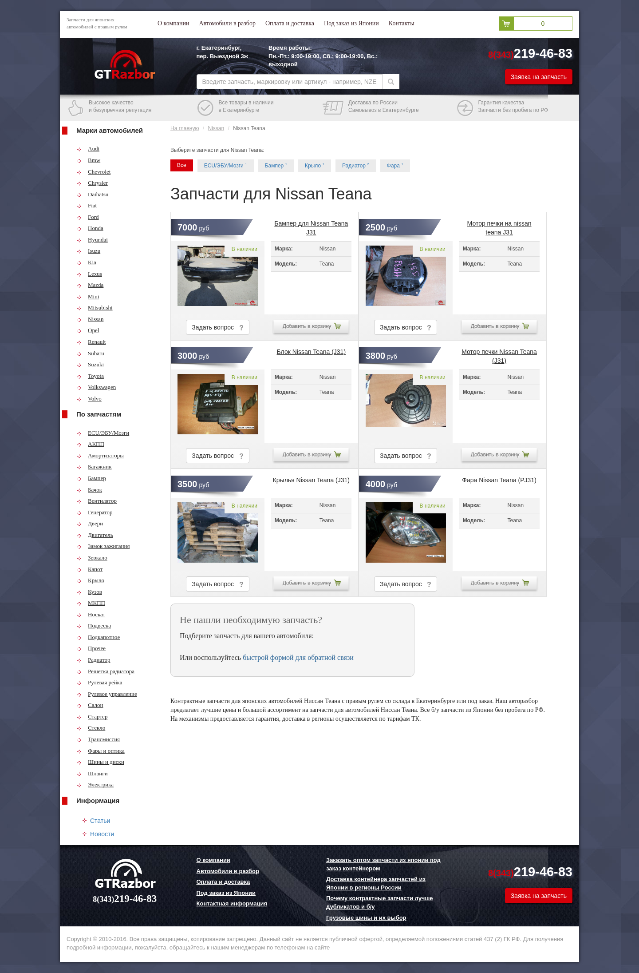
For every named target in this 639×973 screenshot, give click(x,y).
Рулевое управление (107, 694)
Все (181, 165)
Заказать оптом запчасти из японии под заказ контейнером (383, 864)
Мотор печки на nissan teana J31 (499, 226)
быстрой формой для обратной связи (298, 657)
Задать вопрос (217, 327)
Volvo (89, 398)
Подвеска (94, 625)
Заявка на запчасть (539, 76)
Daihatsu (92, 194)
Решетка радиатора (105, 671)
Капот (90, 569)
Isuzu (88, 250)
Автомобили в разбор (227, 23)
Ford (88, 217)
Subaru (90, 353)
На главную (184, 128)
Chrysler (92, 182)
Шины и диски (100, 762)
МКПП (91, 603)
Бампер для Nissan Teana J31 (311, 226)
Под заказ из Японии (351, 23)
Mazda (90, 285)
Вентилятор (97, 500)
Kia (86, 262)
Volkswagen (96, 387)
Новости (102, 834)
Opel (88, 330)
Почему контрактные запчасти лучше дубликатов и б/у (379, 902)
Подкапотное (98, 637)
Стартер (92, 716)
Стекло (91, 727)
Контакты (401, 23)
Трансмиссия (98, 739)
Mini (88, 296)
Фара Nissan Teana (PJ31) (499, 480)
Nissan (90, 319)
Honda (90, 228)
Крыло (90, 580)
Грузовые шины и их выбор (366, 917)
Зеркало (92, 557)
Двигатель (95, 535)
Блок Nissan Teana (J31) (311, 351)
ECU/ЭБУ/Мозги (103, 432)
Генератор (94, 512)
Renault (91, 341)
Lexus (89, 273)
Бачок (89, 489)
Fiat (87, 205)
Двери (90, 523)
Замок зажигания (103, 546)
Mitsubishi (95, 307)
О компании (173, 23)
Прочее (91, 648)
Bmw (88, 160)
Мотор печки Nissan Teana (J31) (499, 354)
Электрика (95, 784)
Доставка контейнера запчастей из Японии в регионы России (376, 883)
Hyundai (92, 239)
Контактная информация (232, 903)
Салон (90, 705)
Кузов (89, 591)
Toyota (90, 376)
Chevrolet (93, 171)
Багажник (94, 466)
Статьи (100, 820)
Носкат (91, 614)
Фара (395, 165)
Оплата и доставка (289, 23)
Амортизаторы (100, 455)
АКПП (90, 444)
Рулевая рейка (99, 682)
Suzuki (90, 364)
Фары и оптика (101, 750)
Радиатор (93, 659)
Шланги (92, 773)
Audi (88, 148)
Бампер (91, 478)
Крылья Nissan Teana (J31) (311, 480)
